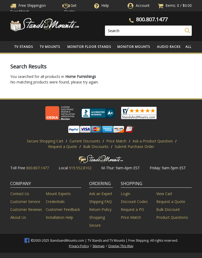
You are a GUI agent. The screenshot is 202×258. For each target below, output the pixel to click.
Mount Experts (58, 193)
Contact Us (19, 193)
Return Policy (100, 209)
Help (101, 5)
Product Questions (172, 217)
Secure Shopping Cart (45, 140)
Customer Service (25, 201)
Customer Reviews (26, 209)
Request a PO (132, 209)
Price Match (116, 140)
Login (125, 193)
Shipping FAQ (100, 201)
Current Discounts (84, 140)
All (188, 46)
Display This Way (120, 246)
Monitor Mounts (133, 46)
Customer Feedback (63, 209)
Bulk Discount (168, 209)
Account (143, 5)
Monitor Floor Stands (89, 46)
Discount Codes (134, 201)
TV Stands (23, 46)
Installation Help (59, 217)
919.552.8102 (80, 167)
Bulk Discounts (96, 146)
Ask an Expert (100, 193)
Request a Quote (62, 146)
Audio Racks (168, 46)
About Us (18, 217)
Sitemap (99, 246)
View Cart (164, 193)
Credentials (55, 201)
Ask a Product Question (153, 140)
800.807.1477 (152, 19)
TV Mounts (50, 46)
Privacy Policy (79, 246)
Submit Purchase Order (134, 146)
